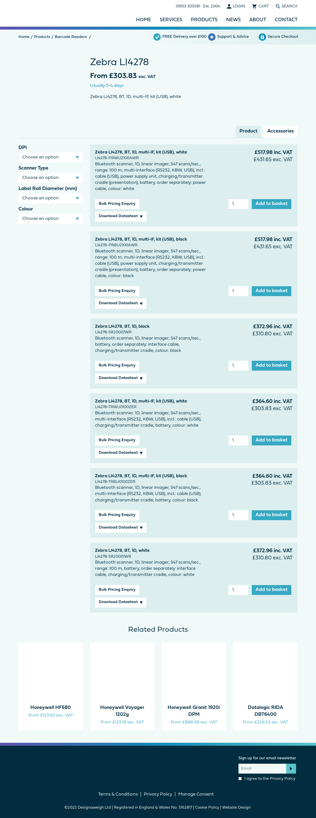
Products (204, 20)
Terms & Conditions (118, 794)
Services (171, 20)
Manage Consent (196, 794)
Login (239, 6)
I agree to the (266, 779)
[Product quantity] (238, 204)
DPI (23, 147)
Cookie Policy (207, 808)
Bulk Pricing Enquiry (117, 204)
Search (289, 6)
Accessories (280, 131)
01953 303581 (188, 6)
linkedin (166, 763)
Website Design (237, 808)
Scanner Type (33, 168)
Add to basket (272, 203)
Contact (286, 20)
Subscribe (291, 769)
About (257, 20)
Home (143, 20)
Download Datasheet (118, 216)
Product (248, 131)
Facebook (149, 763)
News (233, 20)
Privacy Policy (282, 779)
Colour (26, 209)
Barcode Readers (71, 37)
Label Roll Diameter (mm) (48, 188)
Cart (263, 6)
